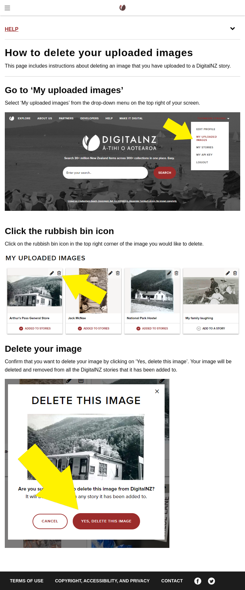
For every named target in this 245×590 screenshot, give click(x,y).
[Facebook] (197, 580)
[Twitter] (211, 580)
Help (12, 29)
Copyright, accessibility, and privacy (102, 580)
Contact (172, 580)
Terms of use (26, 580)
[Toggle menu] (7, 9)
